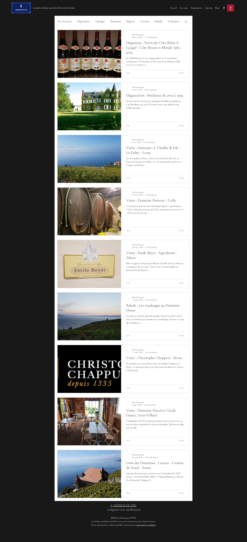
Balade (158, 21)
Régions (131, 21)
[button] (186, 21)
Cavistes (144, 21)
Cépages (100, 21)
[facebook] (224, 7)
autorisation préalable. (146, 525)
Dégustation (83, 21)
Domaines (116, 21)
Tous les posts (64, 21)
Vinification (173, 21)
